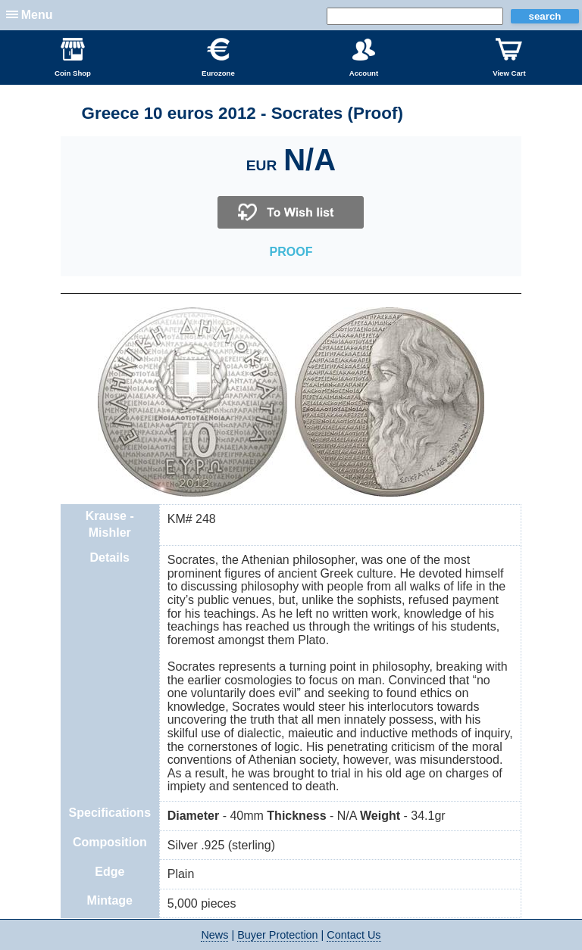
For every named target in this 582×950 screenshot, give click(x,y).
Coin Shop (73, 57)
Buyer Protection (277, 935)
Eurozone (218, 57)
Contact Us (353, 935)
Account (363, 57)
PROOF (291, 251)
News (214, 935)
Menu (37, 14)
